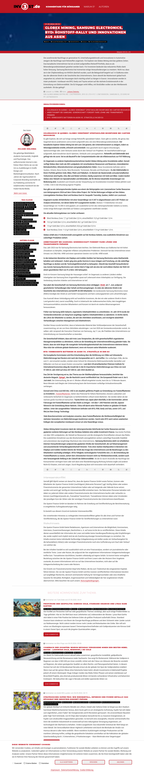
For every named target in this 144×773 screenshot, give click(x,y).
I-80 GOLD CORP (21, 270)
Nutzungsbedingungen (90, 581)
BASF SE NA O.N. (21, 247)
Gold (17, 221)
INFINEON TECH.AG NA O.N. (25, 285)
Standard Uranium (23, 219)
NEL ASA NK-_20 (21, 258)
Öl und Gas (20, 230)
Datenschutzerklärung (70, 770)
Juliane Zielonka (73, 92)
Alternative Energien (24, 228)
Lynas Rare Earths (23, 226)
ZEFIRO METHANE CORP (24, 256)
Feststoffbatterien (63, 394)
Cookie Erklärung (86, 770)
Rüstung (19, 211)
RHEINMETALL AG (22, 245)
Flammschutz (31, 215)
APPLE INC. (19, 278)
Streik (102, 285)
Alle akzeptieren (66, 762)
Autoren (104, 7)
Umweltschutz (21, 232)
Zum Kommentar (51, 634)
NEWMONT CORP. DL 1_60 (24, 268)
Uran (18, 217)
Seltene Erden (21, 223)
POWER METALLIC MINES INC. (26, 283)
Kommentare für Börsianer (63, 7)
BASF (32, 205)
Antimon (19, 207)
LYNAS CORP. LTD (22, 254)
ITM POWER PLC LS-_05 (24, 262)
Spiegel (62, 377)
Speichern (93, 762)
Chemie (18, 215)
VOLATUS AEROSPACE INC (25, 280)
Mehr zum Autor (20, 193)
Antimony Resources (24, 203)
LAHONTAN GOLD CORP (24, 266)
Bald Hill (30, 207)
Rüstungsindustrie (23, 213)
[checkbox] (13, 763)
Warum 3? (89, 7)
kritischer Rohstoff (24, 209)
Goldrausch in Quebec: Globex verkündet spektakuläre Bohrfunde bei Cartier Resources (88, 110)
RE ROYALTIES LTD (22, 272)
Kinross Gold (29, 221)
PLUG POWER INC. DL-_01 (24, 260)
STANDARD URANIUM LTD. (25, 249)
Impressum (55, 770)
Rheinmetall (20, 205)
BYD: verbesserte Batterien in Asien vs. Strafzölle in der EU (75, 118)
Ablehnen (120, 762)
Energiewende (21, 234)
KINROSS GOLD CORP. (23, 251)
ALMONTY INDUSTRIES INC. (25, 264)
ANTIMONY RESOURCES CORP (26, 243)
